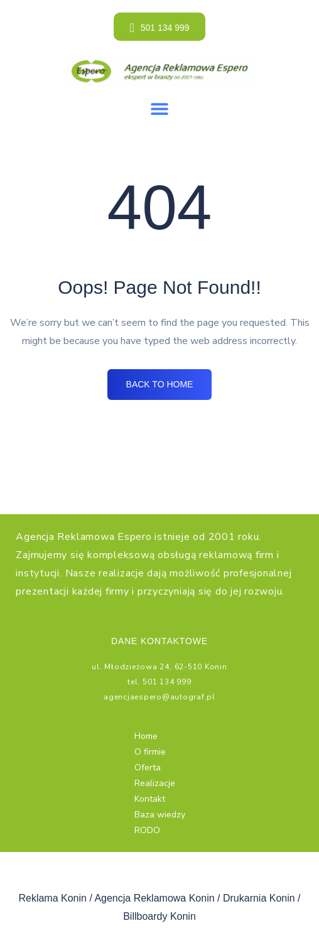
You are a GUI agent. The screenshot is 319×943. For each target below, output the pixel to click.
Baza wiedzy (159, 815)
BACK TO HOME (159, 384)
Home (146, 736)
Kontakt (149, 799)
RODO (147, 830)
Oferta (147, 767)
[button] (160, 108)
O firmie (150, 752)
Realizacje (154, 783)
